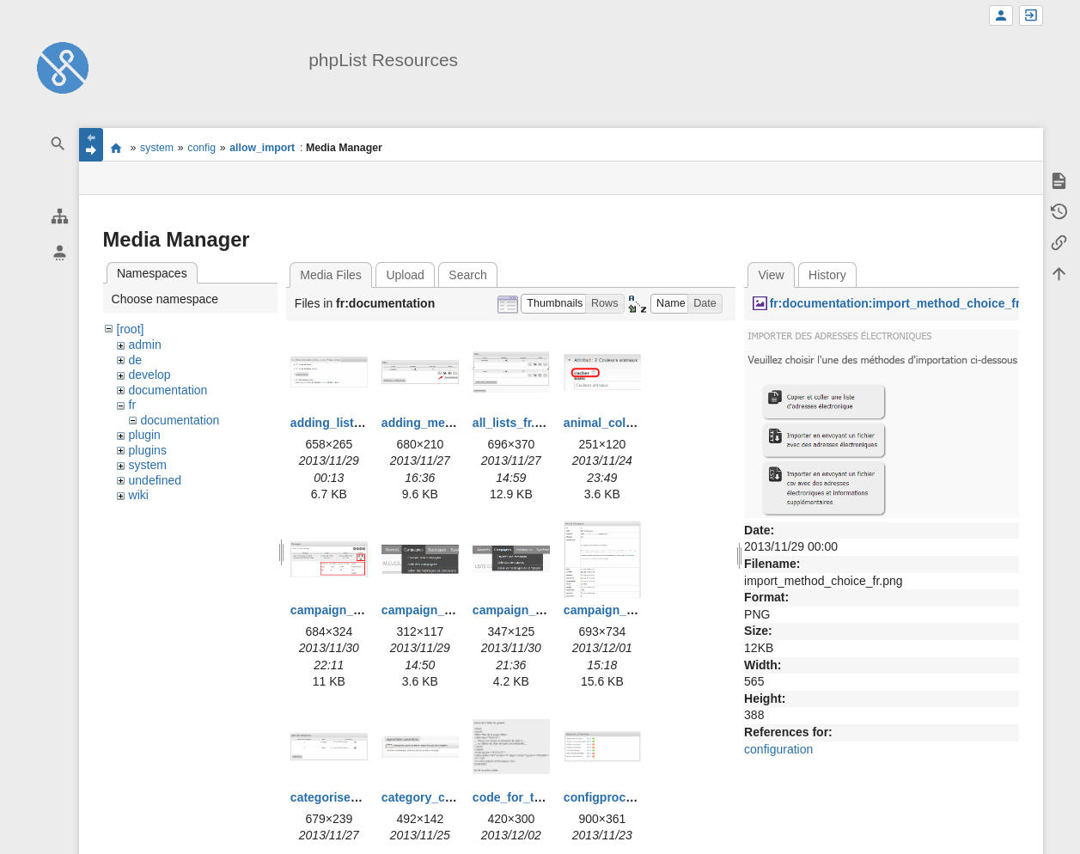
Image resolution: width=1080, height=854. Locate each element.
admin (145, 344)
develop (150, 374)
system (157, 148)
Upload (405, 275)
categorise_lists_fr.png (356, 797)
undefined (155, 480)
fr (133, 405)
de (136, 360)
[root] (130, 329)
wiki (139, 495)
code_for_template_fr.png (546, 797)
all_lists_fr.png (515, 423)
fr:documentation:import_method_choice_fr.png (907, 303)
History (827, 275)
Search (467, 275)
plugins (148, 450)
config (201, 148)
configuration (778, 749)
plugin (145, 435)
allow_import (262, 148)
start (116, 147)
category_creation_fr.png (453, 797)
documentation (168, 390)
